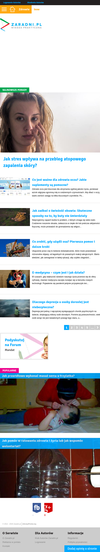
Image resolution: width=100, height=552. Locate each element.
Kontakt (6, 546)
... (92, 327)
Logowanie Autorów (12, 2)
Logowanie (40, 542)
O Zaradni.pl (8, 538)
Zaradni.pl (17, 524)
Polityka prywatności (77, 542)
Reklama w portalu (11, 542)
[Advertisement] (50, 59)
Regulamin (73, 538)
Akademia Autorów (35, 2)
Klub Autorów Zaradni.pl (46, 538)
